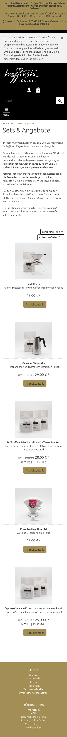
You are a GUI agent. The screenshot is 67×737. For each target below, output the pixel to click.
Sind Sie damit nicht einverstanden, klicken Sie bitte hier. (26, 56)
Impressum (34, 709)
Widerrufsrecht (33, 724)
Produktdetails (35, 304)
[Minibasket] (38, 90)
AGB (33, 713)
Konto (33, 682)
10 (50, 237)
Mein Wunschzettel (33, 689)
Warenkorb (33, 678)
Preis (51, 231)
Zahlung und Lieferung (33, 720)
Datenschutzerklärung (33, 716)
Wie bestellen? (33, 727)
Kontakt (33, 675)
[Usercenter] (29, 89)
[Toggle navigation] (6, 109)
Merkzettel (34, 685)
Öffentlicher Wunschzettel (33, 692)
